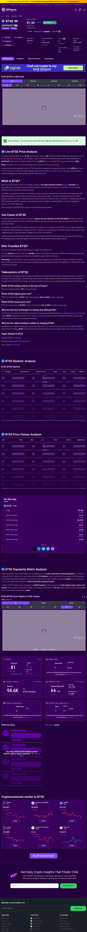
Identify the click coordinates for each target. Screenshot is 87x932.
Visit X (39, 659)
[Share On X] (34, 549)
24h (64, 38)
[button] (79, 5)
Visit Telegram (37, 681)
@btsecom (8, 599)
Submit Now (69, 674)
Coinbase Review (64, 926)
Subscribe (78, 908)
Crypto (8, 16)
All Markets (20, 59)
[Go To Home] (3, 16)
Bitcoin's (65, 185)
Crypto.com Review (64, 923)
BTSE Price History (34, 59)
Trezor (44, 173)
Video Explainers (23, 341)
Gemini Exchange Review (66, 929)
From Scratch (15, 345)
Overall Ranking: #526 (7, 25)
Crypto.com (11, 171)
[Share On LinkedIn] (43, 549)
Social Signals (48, 59)
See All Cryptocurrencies (43, 856)
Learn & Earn (4, 918)
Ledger (36, 173)
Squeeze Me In (68, 886)
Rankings (15, 16)
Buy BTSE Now (49, 22)
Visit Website (80, 681)
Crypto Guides (5, 926)
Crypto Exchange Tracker (53, 171)
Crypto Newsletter (6, 923)
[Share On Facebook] (39, 549)
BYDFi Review (63, 921)
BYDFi (3, 171)
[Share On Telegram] (48, 549)
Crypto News (17, 338)
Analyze (15, 821)
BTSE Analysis (8, 59)
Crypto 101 (4, 921)
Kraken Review (63, 918)
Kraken (80, 168)
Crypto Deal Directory (37, 316)
